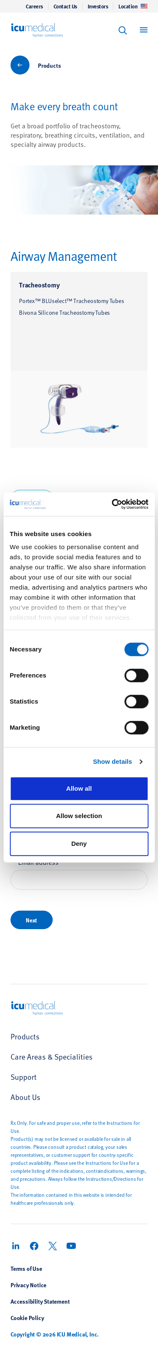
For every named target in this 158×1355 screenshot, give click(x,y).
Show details (112, 761)
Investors (98, 6)
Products (49, 65)
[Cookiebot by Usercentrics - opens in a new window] (112, 504)
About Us (25, 1097)
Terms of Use (26, 1268)
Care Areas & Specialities (52, 1056)
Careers (34, 6)
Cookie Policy (27, 1317)
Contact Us (65, 6)
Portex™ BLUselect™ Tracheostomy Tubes (71, 301)
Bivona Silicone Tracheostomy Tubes (64, 312)
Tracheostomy (39, 285)
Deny (79, 843)
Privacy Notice (28, 1285)
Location (132, 6)
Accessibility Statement (40, 1301)
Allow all (79, 788)
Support (24, 1076)
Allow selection (79, 815)
